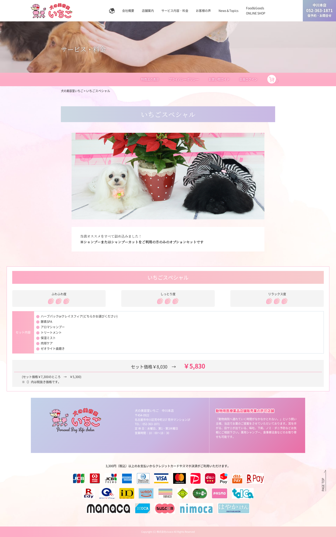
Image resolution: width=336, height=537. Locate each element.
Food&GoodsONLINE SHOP (255, 10)
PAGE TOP (323, 484)
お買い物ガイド (219, 79)
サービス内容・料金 (174, 10)
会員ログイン (248, 79)
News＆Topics (228, 10)
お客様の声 (203, 10)
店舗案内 (148, 10)
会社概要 (128, 10)
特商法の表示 (150, 79)
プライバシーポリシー (184, 79)
